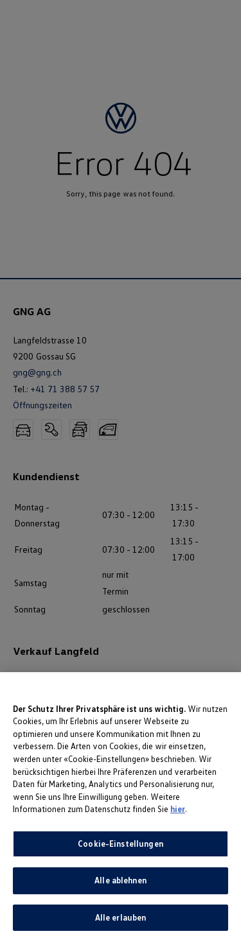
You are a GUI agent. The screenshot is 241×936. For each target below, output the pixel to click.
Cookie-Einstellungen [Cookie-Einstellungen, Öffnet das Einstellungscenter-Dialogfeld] (120, 847)
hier (177, 813)
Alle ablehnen (120, 884)
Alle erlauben (121, 921)
